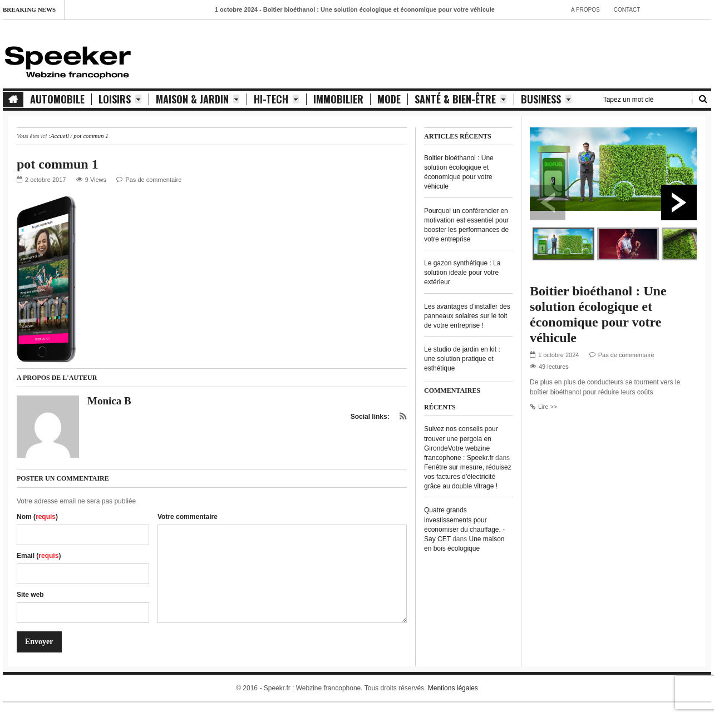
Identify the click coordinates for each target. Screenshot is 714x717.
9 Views (95, 179)
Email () (39, 556)
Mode (389, 99)
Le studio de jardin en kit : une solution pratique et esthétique (462, 358)
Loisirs (120, 99)
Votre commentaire (187, 517)
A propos (585, 10)
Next (679, 202)
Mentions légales (453, 688)
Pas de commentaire (153, 179)
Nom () (37, 517)
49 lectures (554, 366)
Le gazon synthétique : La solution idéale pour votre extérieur (462, 272)
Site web (30, 595)
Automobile (57, 99)
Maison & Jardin (198, 99)
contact (627, 10)
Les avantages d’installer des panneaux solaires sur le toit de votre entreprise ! (467, 316)
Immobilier (338, 99)
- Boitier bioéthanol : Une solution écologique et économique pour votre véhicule (358, 9)
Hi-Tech (276, 99)
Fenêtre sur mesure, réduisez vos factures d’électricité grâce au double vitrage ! (467, 476)
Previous (547, 202)
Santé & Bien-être (461, 99)
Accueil (60, 135)
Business (546, 99)
